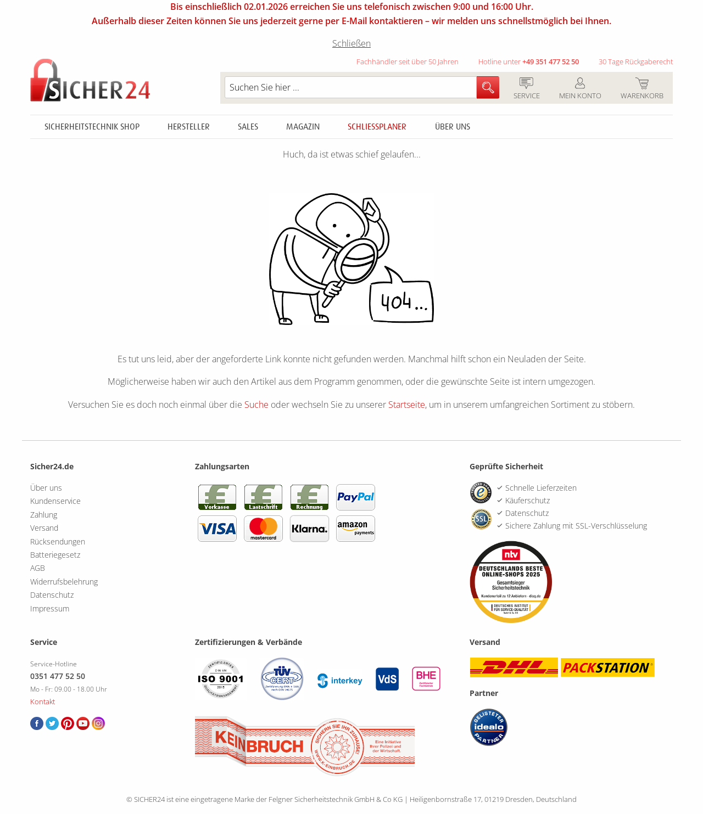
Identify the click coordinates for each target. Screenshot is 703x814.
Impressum (49, 608)
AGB (37, 568)
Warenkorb (642, 88)
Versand (44, 528)
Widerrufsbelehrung (64, 581)
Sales (248, 126)
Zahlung (43, 514)
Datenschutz (52, 595)
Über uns (452, 126)
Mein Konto (580, 88)
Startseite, (407, 404)
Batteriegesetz (55, 554)
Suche (256, 404)
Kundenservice (55, 501)
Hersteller (189, 126)
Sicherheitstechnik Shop (92, 126)
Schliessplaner (377, 126)
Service (526, 88)
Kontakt (42, 701)
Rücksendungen (57, 541)
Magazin (303, 126)
